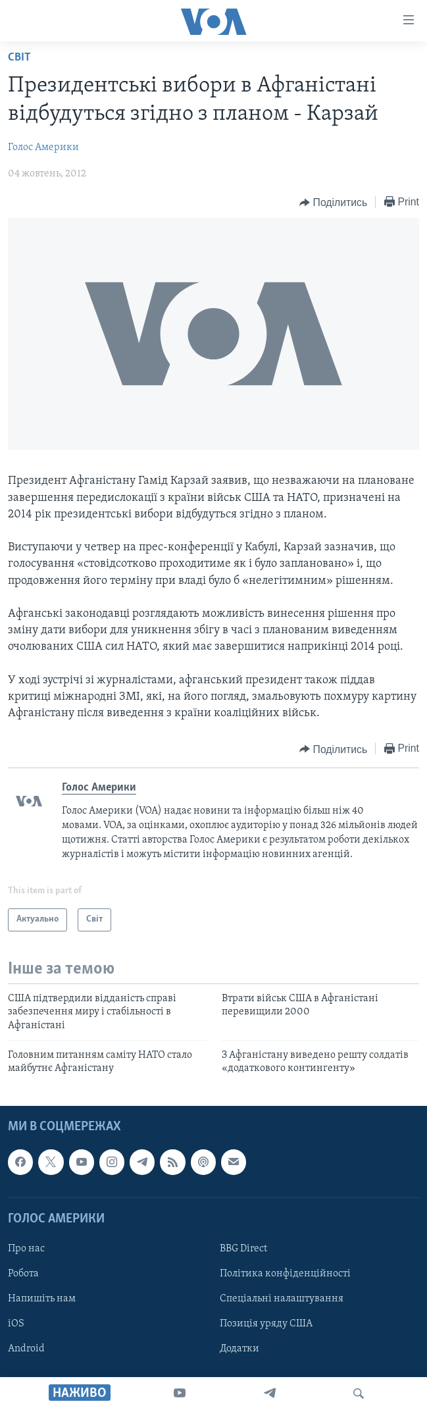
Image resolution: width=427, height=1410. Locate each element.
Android (26, 1349)
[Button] (333, 203)
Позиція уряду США (266, 1324)
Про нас (26, 1248)
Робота (23, 1273)
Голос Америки (43, 147)
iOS (16, 1324)
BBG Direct (243, 1248)
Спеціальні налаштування (281, 1298)
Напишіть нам (42, 1298)
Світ (19, 57)
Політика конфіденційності (285, 1273)
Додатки (239, 1349)
